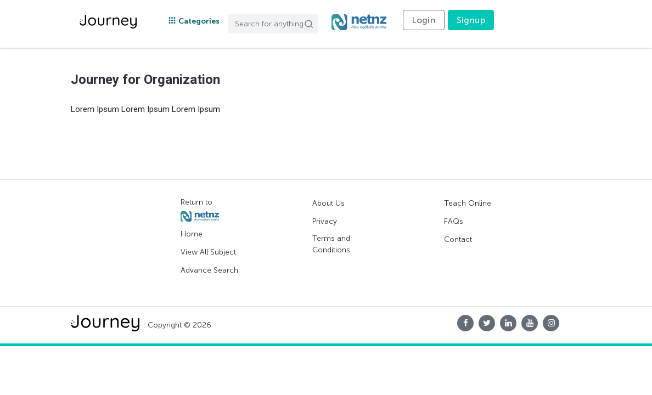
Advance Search (209, 270)
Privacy (324, 221)
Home (192, 234)
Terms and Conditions (331, 244)
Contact (458, 239)
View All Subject (208, 252)
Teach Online (467, 203)
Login (424, 20)
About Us (328, 203)
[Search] (273, 23)
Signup (471, 20)
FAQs (453, 221)
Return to (200, 210)
